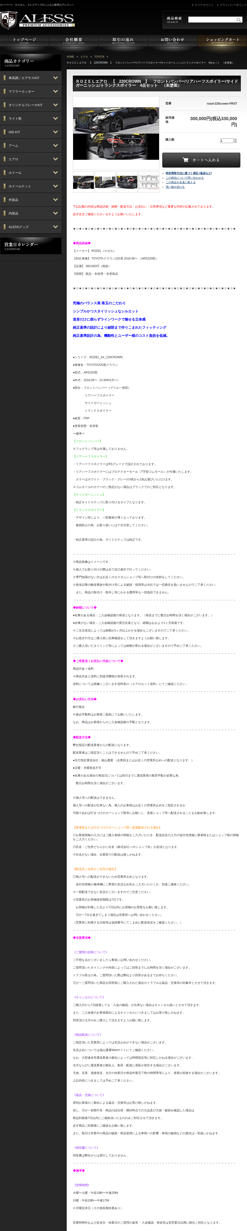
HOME (70, 56)
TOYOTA (99, 56)
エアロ (84, 56)
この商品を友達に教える (181, 182)
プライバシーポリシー (233, 4)
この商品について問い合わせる (185, 177)
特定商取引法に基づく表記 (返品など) (189, 173)
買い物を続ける (175, 186)
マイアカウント (204, 4)
